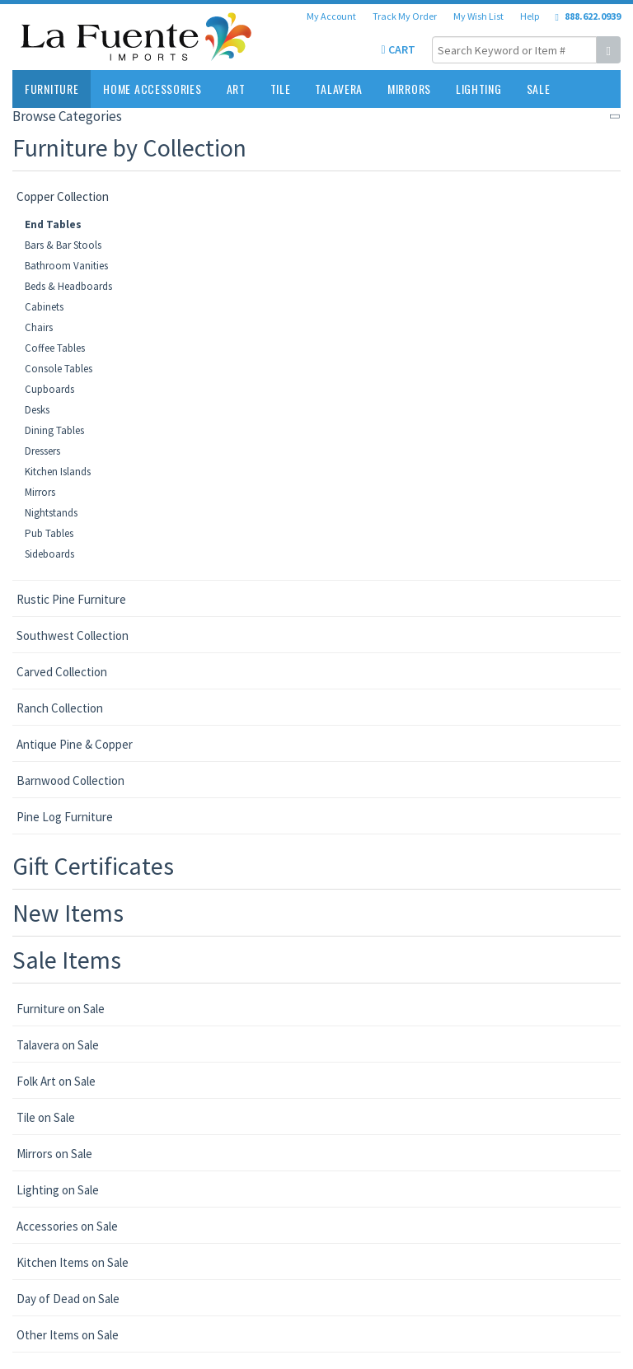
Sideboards (49, 554)
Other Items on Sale (67, 1335)
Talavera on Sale (57, 1045)
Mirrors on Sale (54, 1153)
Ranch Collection (59, 708)
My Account (331, 16)
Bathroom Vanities (66, 266)
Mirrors (409, 88)
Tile (280, 88)
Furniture (51, 88)
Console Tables (58, 369)
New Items (68, 912)
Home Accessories (152, 88)
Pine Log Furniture (64, 817)
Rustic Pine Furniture (71, 599)
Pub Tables (49, 533)
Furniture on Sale (60, 1008)
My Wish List (478, 16)
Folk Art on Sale (56, 1081)
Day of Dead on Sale (68, 1298)
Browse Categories (67, 116)
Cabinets (44, 307)
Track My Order (405, 16)
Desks (37, 410)
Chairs (39, 327)
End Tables (53, 224)
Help (529, 16)
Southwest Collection (72, 635)
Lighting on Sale (57, 1190)
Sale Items (66, 959)
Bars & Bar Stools (63, 245)
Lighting (479, 88)
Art (236, 88)
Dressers (42, 451)
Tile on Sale (45, 1117)
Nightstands (51, 513)
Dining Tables (54, 430)
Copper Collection (62, 196)
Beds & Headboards (68, 286)
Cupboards (49, 389)
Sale (539, 88)
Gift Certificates (93, 865)
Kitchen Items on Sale (72, 1262)
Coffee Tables (55, 348)
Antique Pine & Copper (74, 744)
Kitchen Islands (58, 472)
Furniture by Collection (129, 147)
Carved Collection (61, 672)
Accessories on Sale (67, 1226)
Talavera (339, 88)
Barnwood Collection (70, 780)
